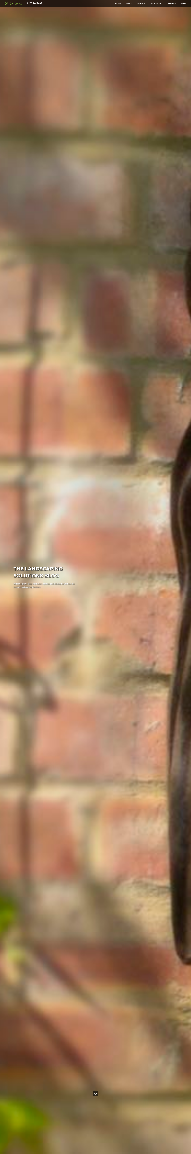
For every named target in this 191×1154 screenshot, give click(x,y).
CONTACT (171, 3)
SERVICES (142, 3)
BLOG (183, 3)
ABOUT (129, 3)
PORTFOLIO (156, 3)
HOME (118, 3)
